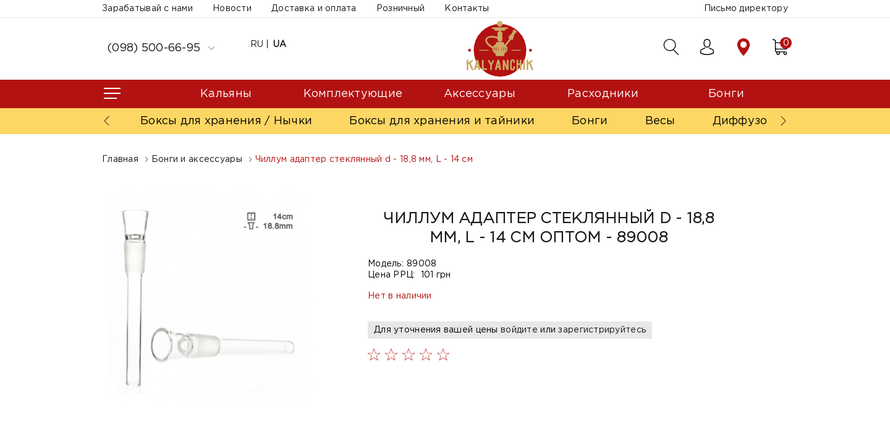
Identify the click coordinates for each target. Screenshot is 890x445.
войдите (519, 330)
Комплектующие (353, 94)
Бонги (726, 94)
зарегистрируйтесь (602, 330)
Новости (232, 8)
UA (280, 44)
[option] (210, 296)
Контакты (466, 8)
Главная (120, 159)
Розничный (400, 8)
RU (257, 44)
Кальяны (226, 94)
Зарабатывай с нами (147, 8)
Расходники (602, 94)
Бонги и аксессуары (196, 159)
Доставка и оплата (314, 8)
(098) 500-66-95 (160, 48)
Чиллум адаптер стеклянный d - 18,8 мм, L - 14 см (364, 159)
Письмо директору (746, 8)
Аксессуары (479, 94)
